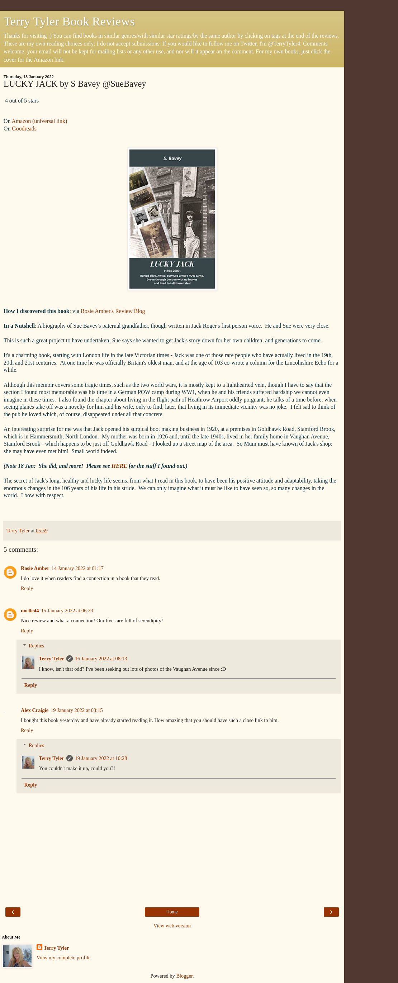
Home (172, 912)
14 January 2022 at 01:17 (78, 568)
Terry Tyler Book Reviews (69, 21)
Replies (36, 646)
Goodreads (24, 128)
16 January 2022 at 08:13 (101, 658)
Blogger (184, 976)
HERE (119, 466)
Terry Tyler (51, 658)
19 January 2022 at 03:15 (77, 710)
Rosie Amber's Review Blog (113, 311)
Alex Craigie (34, 710)
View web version (172, 926)
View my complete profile (64, 957)
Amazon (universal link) (39, 121)
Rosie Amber (35, 568)
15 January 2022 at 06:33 (67, 610)
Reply (27, 588)
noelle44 (30, 610)
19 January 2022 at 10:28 (101, 758)
